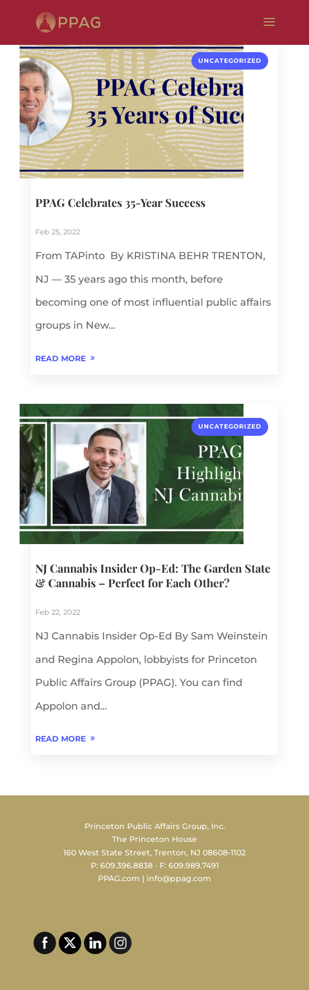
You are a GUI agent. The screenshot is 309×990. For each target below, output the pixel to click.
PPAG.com (119, 878)
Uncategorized (229, 61)
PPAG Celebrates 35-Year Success (120, 202)
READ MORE (60, 358)
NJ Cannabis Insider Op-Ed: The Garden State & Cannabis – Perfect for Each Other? (152, 575)
